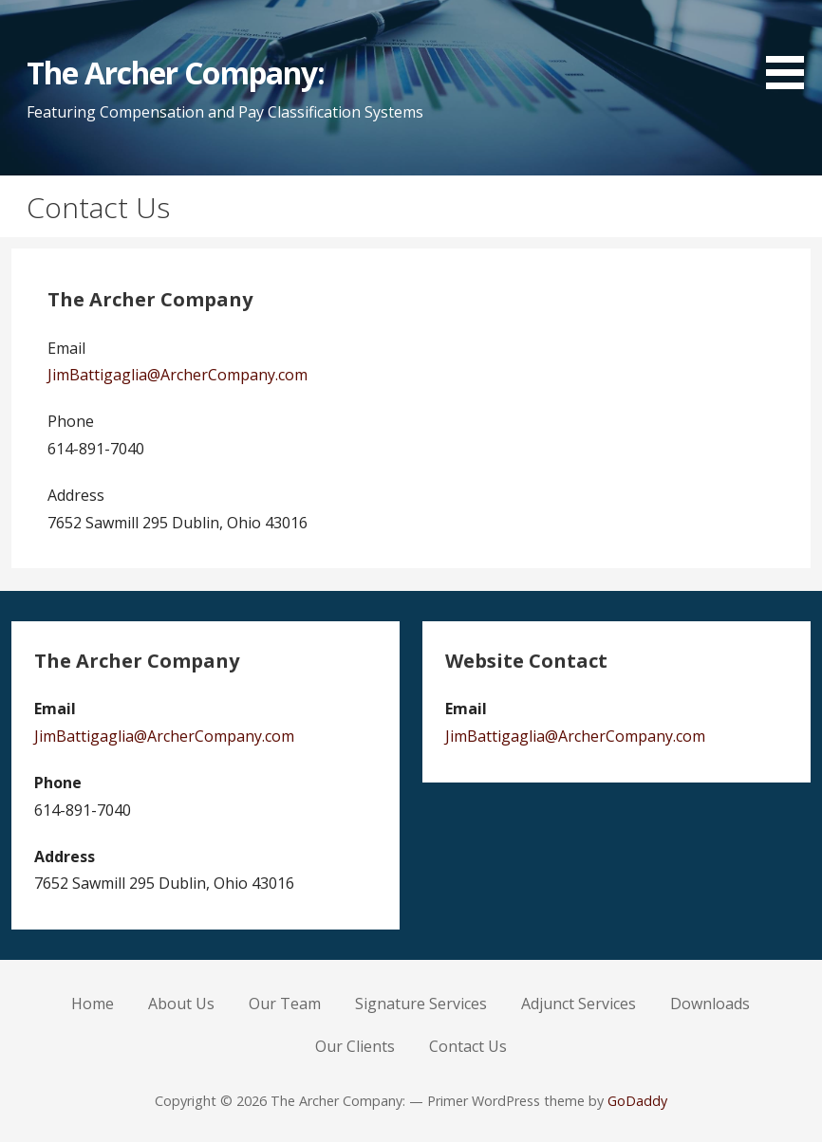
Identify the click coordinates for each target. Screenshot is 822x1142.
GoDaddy (637, 1101)
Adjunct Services (578, 1003)
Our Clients (355, 1046)
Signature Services (421, 1003)
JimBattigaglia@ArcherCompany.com (177, 374)
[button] (791, 48)
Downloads (710, 1003)
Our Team (285, 1003)
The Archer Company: (176, 72)
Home (92, 1003)
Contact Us (468, 1046)
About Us (181, 1003)
